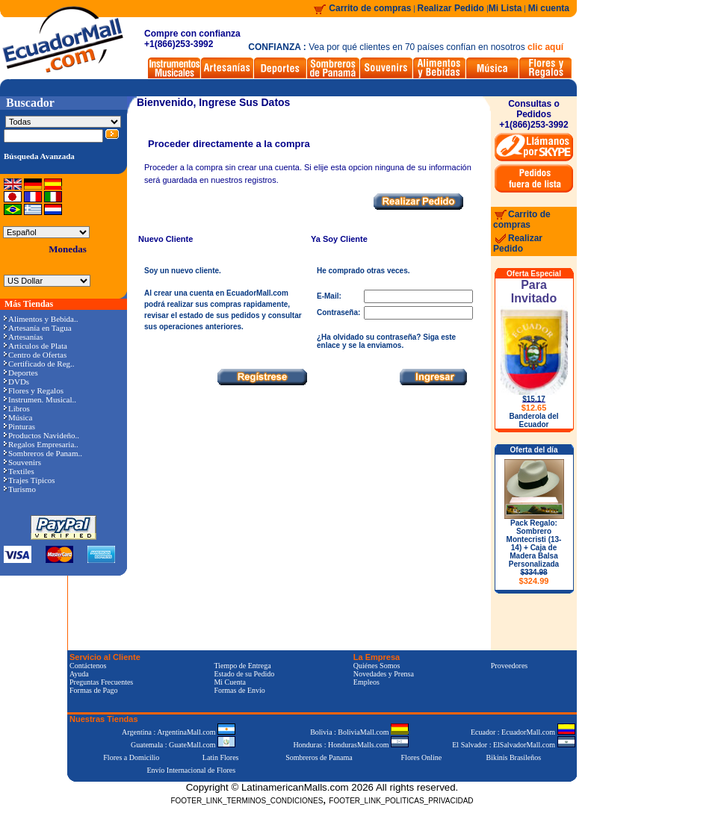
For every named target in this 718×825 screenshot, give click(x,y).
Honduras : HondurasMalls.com (351, 745)
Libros (17, 408)
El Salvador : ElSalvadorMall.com (513, 745)
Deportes (21, 372)
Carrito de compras (370, 8)
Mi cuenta (548, 8)
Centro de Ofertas (35, 354)
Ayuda (79, 674)
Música (18, 417)
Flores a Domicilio (131, 757)
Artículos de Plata (35, 345)
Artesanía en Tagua (38, 327)
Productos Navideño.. (41, 435)
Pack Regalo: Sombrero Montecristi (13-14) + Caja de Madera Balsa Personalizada (534, 552)
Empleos (366, 682)
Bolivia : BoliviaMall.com (359, 732)
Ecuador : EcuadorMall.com (523, 732)
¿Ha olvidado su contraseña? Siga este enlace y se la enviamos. (386, 341)
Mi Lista (505, 8)
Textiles (19, 471)
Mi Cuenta (230, 682)
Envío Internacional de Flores (190, 770)
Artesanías (23, 336)
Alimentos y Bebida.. (41, 318)
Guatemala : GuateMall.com (183, 745)
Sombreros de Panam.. (43, 453)
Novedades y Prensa (383, 674)
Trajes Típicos (29, 480)
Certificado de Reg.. (39, 363)
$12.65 (534, 407)
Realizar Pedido (452, 8)
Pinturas (19, 426)
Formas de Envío (239, 690)
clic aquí (545, 47)
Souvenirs (22, 462)
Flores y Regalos (34, 390)
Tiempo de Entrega (242, 665)
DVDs (16, 381)
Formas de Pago (93, 690)
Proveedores (509, 665)
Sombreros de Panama (318, 757)
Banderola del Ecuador (533, 420)
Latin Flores (220, 757)
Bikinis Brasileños (514, 757)
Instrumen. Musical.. (40, 399)
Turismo (20, 489)
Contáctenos (87, 665)
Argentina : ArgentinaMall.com (178, 732)
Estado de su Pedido (244, 674)
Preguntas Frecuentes (101, 682)
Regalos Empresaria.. (41, 444)
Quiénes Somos (376, 665)
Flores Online (421, 757)
